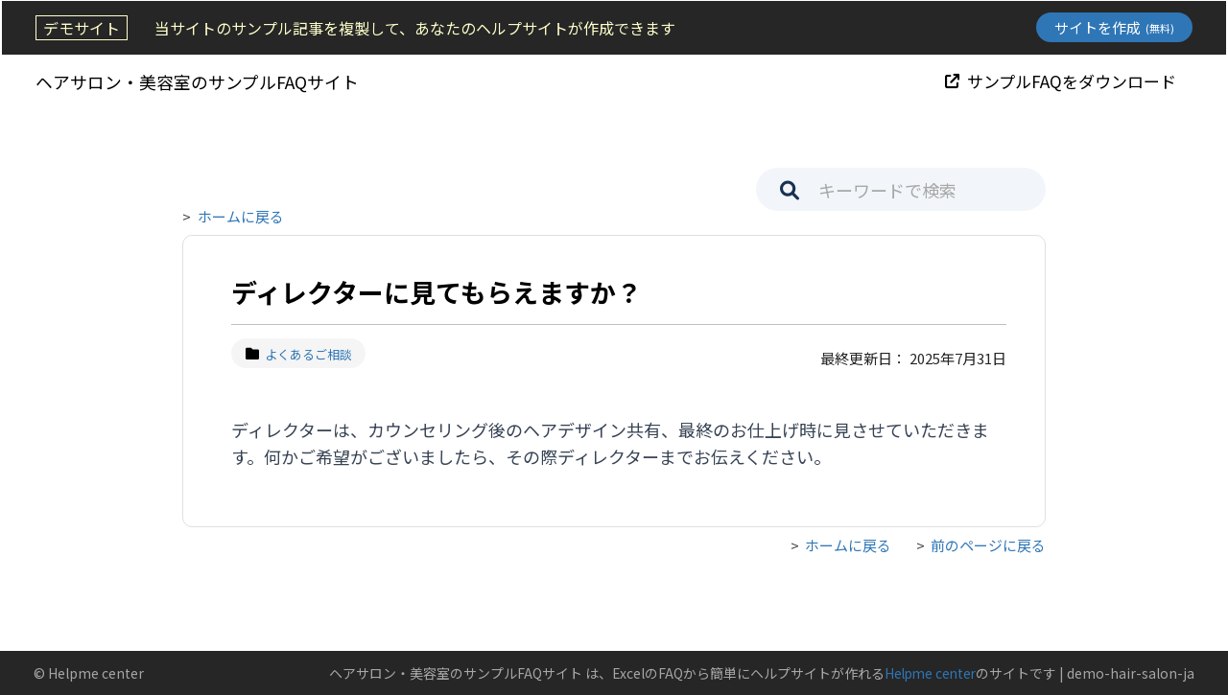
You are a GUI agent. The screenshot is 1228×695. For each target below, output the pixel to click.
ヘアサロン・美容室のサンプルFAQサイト (195, 80)
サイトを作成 (1116, 27)
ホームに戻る (241, 216)
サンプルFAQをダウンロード (1062, 80)
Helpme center (928, 673)
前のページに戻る (988, 545)
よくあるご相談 (299, 354)
